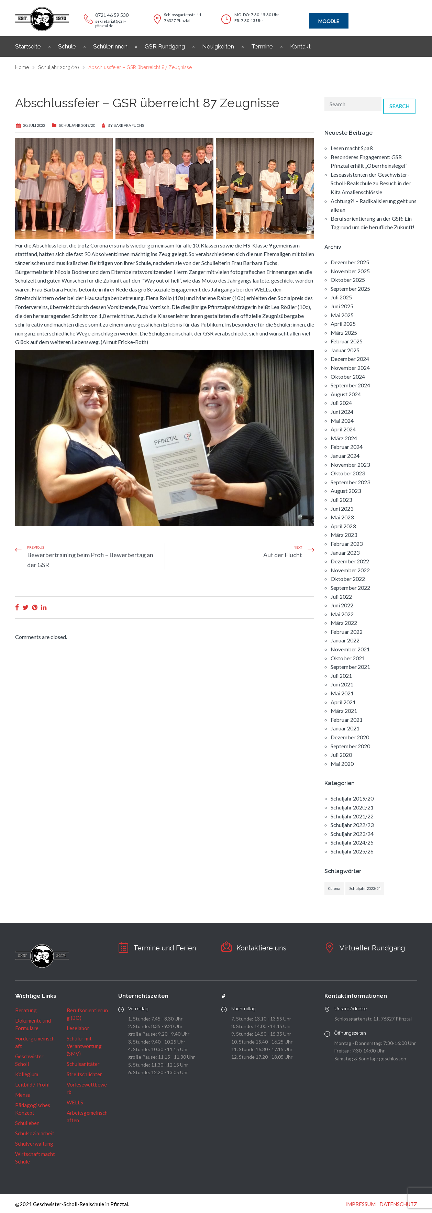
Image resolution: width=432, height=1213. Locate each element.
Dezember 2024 (350, 358)
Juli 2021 (341, 675)
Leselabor (78, 1028)
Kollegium (26, 1074)
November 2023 (350, 464)
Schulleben (27, 1123)
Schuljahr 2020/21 (352, 807)
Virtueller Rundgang (372, 948)
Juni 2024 (342, 411)
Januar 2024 (345, 455)
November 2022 (350, 570)
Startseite (28, 46)
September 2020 (350, 746)
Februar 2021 (347, 719)
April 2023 (343, 526)
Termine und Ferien (164, 948)
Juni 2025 (342, 306)
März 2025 (344, 332)
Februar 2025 (347, 341)
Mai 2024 (342, 420)
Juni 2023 (342, 508)
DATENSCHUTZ (398, 1204)
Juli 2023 (341, 499)
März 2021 (344, 710)
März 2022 (344, 622)
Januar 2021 (345, 728)
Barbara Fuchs (128, 125)
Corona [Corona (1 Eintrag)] (334, 888)
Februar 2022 (347, 631)
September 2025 (350, 288)
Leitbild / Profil (32, 1084)
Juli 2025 (341, 297)
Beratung (26, 1010)
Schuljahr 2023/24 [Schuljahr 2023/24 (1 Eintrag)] (364, 888)
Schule (67, 46)
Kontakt (300, 46)
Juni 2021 (342, 684)
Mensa (23, 1095)
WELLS (75, 1102)
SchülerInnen (110, 46)
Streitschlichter (84, 1074)
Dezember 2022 (350, 561)
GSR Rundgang (165, 46)
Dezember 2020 (350, 737)
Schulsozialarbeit (34, 1133)
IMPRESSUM (360, 1204)
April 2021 (343, 702)
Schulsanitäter (83, 1064)
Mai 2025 (342, 315)
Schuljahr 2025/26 (352, 851)
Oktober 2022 (348, 578)
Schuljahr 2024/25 (352, 842)
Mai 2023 (342, 517)
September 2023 (350, 482)
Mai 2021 (342, 693)
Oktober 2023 (348, 473)
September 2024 (350, 385)
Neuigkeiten (218, 46)
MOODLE (328, 21)
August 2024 (346, 394)
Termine (262, 46)
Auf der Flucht (282, 555)
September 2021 (350, 666)
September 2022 (350, 587)
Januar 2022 (345, 640)
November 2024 (350, 367)
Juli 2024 (341, 402)
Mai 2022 (342, 614)
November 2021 (350, 649)
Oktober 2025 (348, 279)
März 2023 (344, 534)
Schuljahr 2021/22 (352, 816)
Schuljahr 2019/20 (77, 125)
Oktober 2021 (348, 658)
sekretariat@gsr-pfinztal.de (110, 23)
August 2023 (346, 490)
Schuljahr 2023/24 (352, 833)
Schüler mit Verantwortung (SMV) (84, 1046)
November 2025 (350, 271)
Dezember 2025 (350, 262)
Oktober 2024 (348, 376)
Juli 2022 (341, 596)
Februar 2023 (347, 543)
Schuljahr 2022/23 (352, 824)
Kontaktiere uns (261, 948)
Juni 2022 (342, 605)
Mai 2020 (342, 763)
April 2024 (343, 429)
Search (399, 106)
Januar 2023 (345, 552)
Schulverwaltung (34, 1143)
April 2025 (343, 323)
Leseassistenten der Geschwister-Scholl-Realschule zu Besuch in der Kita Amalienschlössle (371, 183)
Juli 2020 (341, 754)
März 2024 (344, 438)
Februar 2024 (347, 446)
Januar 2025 (345, 350)
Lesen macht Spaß (352, 148)
